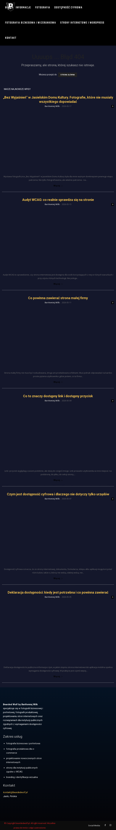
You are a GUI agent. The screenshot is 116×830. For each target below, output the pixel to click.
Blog (8, 7)
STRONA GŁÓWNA (67, 75)
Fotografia (42, 7)
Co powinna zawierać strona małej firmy (58, 298)
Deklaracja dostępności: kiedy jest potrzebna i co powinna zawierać (58, 592)
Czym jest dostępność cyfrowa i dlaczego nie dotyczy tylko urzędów (58, 494)
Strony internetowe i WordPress (82, 23)
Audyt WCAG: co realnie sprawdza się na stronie (58, 200)
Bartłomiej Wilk (52, 106)
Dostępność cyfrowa (68, 7)
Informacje (23, 7)
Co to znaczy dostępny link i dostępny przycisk (58, 396)
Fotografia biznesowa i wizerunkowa (30, 23)
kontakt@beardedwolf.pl (15, 792)
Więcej (58, 185)
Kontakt (10, 38)
